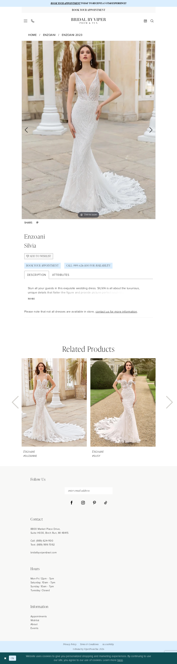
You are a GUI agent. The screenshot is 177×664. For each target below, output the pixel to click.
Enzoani (49, 35)
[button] (25, 21)
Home (32, 35)
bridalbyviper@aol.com (44, 552)
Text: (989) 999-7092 (43, 545)
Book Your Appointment (42, 265)
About (34, 624)
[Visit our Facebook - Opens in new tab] (72, 503)
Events (34, 628)
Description (36, 275)
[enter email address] (89, 490)
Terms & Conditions (89, 644)
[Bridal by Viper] (89, 21)
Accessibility (108, 644)
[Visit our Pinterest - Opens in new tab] (94, 503)
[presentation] (54, 402)
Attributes (60, 275)
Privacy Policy (69, 644)
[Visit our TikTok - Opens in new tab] (105, 503)
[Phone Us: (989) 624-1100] (32, 20)
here (120, 660)
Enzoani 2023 (72, 35)
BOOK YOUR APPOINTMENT (65, 3)
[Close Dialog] (5, 658)
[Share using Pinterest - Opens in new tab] (37, 222)
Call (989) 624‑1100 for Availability (88, 265)
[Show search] (152, 20)
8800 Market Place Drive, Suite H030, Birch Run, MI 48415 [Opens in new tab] (50, 531)
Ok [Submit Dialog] (12, 658)
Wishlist (35, 620)
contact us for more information (116, 312)
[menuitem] (25, 21)
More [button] (31, 298)
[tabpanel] (88, 130)
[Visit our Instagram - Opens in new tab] (83, 503)
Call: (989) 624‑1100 (42, 541)
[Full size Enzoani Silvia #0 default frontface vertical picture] (88, 130)
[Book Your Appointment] (89, 10)
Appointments (39, 616)
